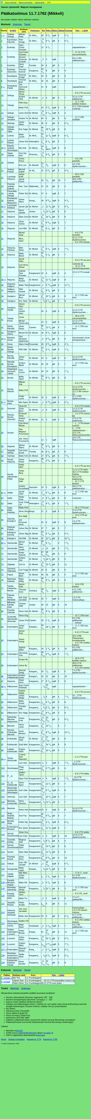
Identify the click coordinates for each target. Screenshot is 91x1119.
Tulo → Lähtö (81, 31)
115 (3, 864)
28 (2, 217)
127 (3, 950)
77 (2, 588)
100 (3, 768)
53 (2, 408)
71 (2, 554)
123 (3, 923)
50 (2, 378)
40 (2, 309)
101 (3, 776)
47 (2, 357)
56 (2, 446)
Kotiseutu (35, 31)
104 (3, 797)
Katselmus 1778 (34, 1039)
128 (3, 955)
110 (3, 835)
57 (2, 452)
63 (2, 503)
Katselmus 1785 (50, 1039)
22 (2, 178)
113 (3, 852)
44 (2, 339)
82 (2, 627)
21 (2, 171)
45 (2, 344)
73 (2, 564)
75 (2, 575)
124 (3, 932)
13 (2, 118)
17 (2, 141)
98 (2, 750)
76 (2, 580)
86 (2, 676)
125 (3, 938)
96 (2, 739)
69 (2, 543)
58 (2, 456)
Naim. (55, 31)
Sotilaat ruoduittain (16, 1039)
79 (2, 605)
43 (2, 333)
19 (2, 154)
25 (2, 201)
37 (2, 290)
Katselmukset (39, 2)
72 (2, 559)
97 (2, 745)
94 (2, 726)
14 (2, 123)
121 (3, 904)
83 (2, 640)
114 (3, 858)
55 (82, 264)
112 (3, 846)
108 (3, 822)
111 (3, 841)
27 (2, 211)
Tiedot (27, 24)
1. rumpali (5, 978)
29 (2, 223)
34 (2, 267)
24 (2, 193)
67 (2, 534)
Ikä (43, 31)
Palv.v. (49, 31)
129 (3, 963)
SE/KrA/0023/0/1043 (27, 1033)
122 (3, 913)
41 (2, 320)
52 (2, 402)
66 (2, 528)
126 (3, 944)
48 (2, 364)
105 (3, 802)
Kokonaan (40, 1035)
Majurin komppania (25, 2)
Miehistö (5, 24)
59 (2, 461)
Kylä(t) (13, 31)
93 (2, 719)
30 (2, 228)
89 (2, 694)
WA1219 (19, 1031)
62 (2, 498)
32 (2, 249)
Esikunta (17, 24)
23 (2, 186)
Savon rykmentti (10, 2)
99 (2, 759)
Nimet (3, 1039)
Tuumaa (68, 31)
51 (2, 390)
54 (2, 417)
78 (2, 597)
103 (3, 790)
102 (3, 784)
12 (2, 113)
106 (3, 808)
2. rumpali (5, 982)
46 (2, 349)
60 (2, 477)
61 (2, 493)
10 (2, 95)
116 (3, 869)
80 (2, 611)
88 (2, 687)
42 (2, 327)
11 (2, 105)
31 (2, 239)
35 (2, 280)
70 (2, 548)
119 (3, 889)
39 (2, 301)
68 (2, 538)
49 (2, 371)
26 (2, 207)
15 (2, 129)
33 (2, 255)
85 (2, 665)
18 (2, 148)
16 (2, 136)
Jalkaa (61, 31)
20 (2, 163)
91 (2, 707)
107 (3, 816)
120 (3, 896)
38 (2, 296)
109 (3, 828)
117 (3, 875)
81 (2, 619)
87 (2, 681)
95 (2, 732)
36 (2, 285)
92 (2, 713)
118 (3, 883)
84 (2, 654)
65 (74, 416)
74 (2, 570)
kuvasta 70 (48, 1033)
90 (2, 702)
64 (2, 510)
